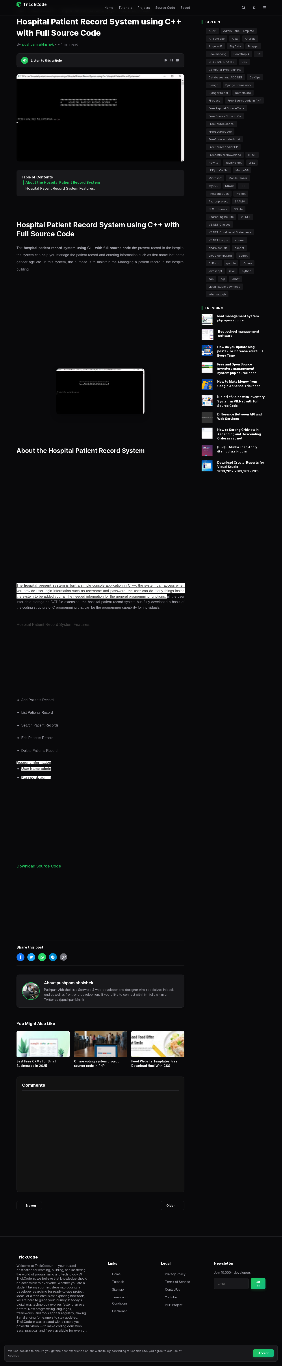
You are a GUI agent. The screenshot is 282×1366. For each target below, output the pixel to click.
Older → (172, 1205)
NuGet (229, 185)
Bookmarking (217, 54)
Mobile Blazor (238, 178)
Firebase (215, 100)
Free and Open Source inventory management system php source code (236, 373)
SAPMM (240, 201)
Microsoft (215, 178)
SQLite (238, 209)
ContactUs (172, 1289)
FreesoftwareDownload (225, 155)
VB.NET (246, 217)
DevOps (255, 77)
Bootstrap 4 (241, 54)
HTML (252, 155)
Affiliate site (217, 38)
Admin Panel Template (238, 31)
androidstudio (218, 248)
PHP (243, 185)
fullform (214, 263)
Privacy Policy (175, 1274)
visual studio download (224, 286)
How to (213, 162)
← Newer (29, 1205)
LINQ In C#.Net (218, 170)
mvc (232, 271)
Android (250, 38)
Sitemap (118, 1289)
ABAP (212, 31)
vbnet (235, 279)
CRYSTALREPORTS (221, 61)
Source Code (165, 7)
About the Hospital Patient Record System (62, 182)
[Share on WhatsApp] (42, 957)
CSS (244, 61)
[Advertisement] (100, 317)
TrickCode (32, 4)
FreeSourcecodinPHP (223, 147)
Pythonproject (218, 201)
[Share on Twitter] (31, 957)
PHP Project (173, 1305)
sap (211, 279)
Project (241, 193)
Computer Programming (225, 69)
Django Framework (238, 85)
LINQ (252, 162)
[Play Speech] (165, 60)
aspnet (239, 248)
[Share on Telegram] (53, 957)
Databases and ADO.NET (226, 77)
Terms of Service (177, 1282)
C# (258, 54)
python (246, 271)
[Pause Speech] (171, 60)
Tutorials (125, 7)
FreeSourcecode (220, 131)
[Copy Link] (64, 957)
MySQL (213, 185)
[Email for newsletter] (231, 1283)
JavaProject (233, 162)
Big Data (235, 46)
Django (213, 85)
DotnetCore (243, 93)
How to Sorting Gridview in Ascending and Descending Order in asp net (239, 439)
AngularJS (216, 46)
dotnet (243, 255)
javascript (215, 271)
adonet (240, 240)
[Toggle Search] (244, 8)
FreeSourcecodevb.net (224, 139)
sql (223, 279)
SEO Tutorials (218, 209)
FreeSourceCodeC (221, 124)
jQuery (247, 263)
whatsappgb (217, 294)
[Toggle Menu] (265, 8)
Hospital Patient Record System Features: (60, 188)
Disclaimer (119, 1311)
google (231, 263)
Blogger (253, 46)
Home (108, 7)
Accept (263, 1353)
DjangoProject (218, 93)
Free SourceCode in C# (225, 116)
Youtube (171, 1297)
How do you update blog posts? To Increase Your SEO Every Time (240, 356)
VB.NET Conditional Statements (230, 232)
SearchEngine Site (221, 217)
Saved (185, 7)
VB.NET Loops (218, 240)
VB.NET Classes (219, 224)
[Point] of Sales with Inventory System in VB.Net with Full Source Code (241, 406)
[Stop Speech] (177, 60)
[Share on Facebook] (20, 957)
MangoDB (242, 170)
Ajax (235, 38)
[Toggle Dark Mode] (254, 8)
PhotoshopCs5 (219, 193)
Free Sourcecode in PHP (244, 100)
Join (258, 1283)
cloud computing (220, 255)
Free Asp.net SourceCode (226, 108)
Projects (143, 7)
